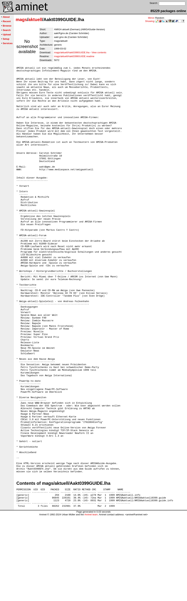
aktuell (35, 19)
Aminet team (91, 599)
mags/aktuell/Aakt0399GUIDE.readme (74, 56)
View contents (98, 52)
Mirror (151, 17)
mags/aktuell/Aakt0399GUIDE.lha (71, 52)
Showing (149, 21)
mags (21, 19)
